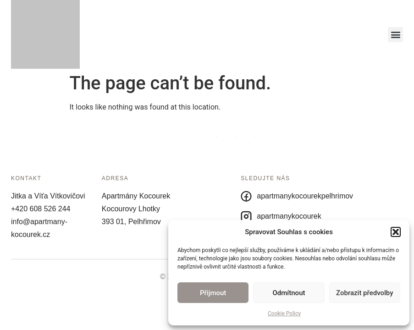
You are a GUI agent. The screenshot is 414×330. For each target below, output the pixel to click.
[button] (395, 231)
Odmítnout (289, 293)
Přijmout (213, 293)
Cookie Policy (284, 313)
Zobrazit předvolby (364, 293)
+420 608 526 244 (40, 209)
